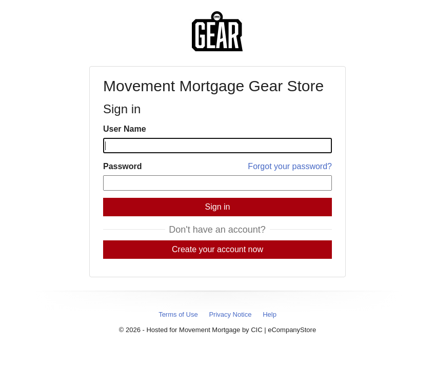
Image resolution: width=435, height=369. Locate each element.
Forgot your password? (290, 166)
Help (269, 314)
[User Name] (217, 145)
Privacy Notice (230, 314)
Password (122, 166)
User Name (124, 129)
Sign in (217, 206)
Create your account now (217, 249)
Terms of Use (178, 314)
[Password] (217, 183)
